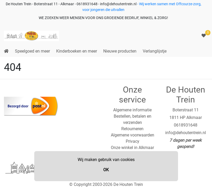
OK (106, 169)
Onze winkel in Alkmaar (132, 147)
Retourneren (132, 128)
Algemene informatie (132, 109)
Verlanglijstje (155, 51)
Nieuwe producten (119, 51)
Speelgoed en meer (32, 51)
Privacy (132, 141)
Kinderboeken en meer (76, 51)
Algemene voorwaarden (132, 135)
